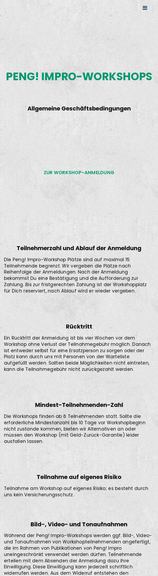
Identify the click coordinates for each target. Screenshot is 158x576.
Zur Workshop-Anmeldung (79, 172)
